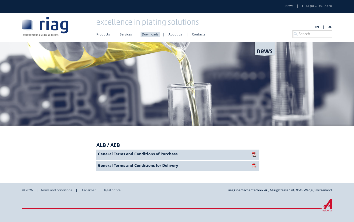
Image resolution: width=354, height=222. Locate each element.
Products (103, 34)
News (289, 5)
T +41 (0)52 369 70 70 (317, 5)
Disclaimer (88, 190)
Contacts (198, 34)
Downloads (150, 34)
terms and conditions (56, 190)
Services (126, 34)
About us (175, 34)
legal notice (112, 190)
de (330, 26)
